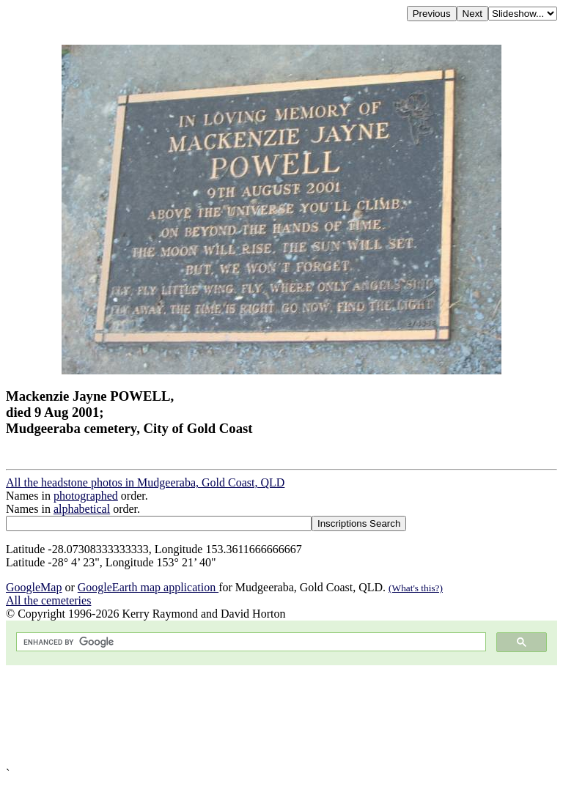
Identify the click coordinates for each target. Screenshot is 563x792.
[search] (249, 642)
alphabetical (82, 509)
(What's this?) (416, 587)
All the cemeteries (48, 600)
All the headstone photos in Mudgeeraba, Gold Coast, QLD (145, 482)
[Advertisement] (281, 716)
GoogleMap (34, 587)
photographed (86, 495)
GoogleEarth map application (148, 587)
